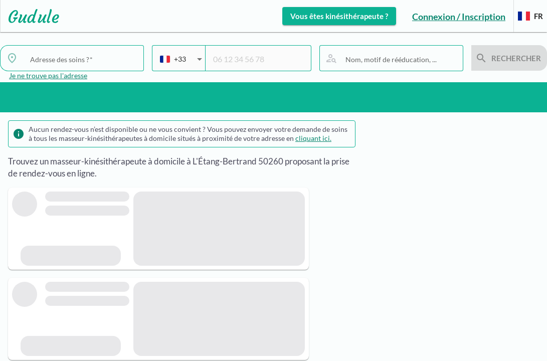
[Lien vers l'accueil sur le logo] (30, 16)
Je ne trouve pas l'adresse (48, 75)
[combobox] (181, 63)
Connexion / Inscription (458, 16)
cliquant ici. (313, 138)
